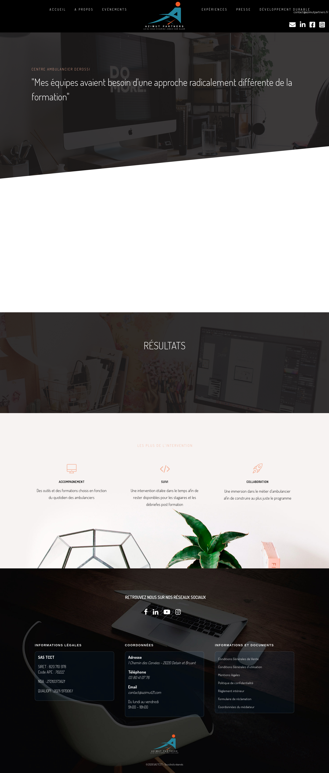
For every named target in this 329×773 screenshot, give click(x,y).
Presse (243, 9)
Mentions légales (229, 675)
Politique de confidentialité (235, 683)
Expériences (215, 9)
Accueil (58, 9)
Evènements (114, 9)
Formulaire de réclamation (234, 699)
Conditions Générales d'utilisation (240, 667)
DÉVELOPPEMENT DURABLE (285, 9)
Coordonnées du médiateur (236, 707)
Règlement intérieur (231, 691)
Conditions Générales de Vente (238, 659)
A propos (84, 9)
